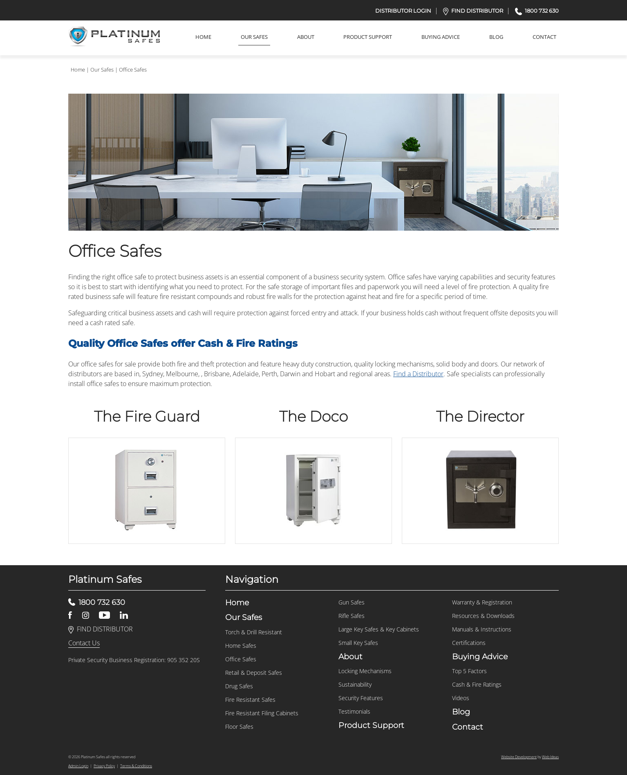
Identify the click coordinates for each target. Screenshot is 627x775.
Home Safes (240, 645)
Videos (460, 698)
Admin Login (78, 765)
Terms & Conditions (136, 765)
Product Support (367, 36)
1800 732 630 (537, 10)
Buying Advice (440, 36)
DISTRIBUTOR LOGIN (403, 10)
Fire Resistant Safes (250, 699)
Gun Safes (351, 602)
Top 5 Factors (469, 671)
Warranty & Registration (482, 602)
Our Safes (254, 36)
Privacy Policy (104, 765)
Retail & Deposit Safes (253, 672)
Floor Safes (239, 726)
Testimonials (354, 711)
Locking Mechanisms (365, 671)
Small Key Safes (358, 643)
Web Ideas (550, 756)
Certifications (469, 643)
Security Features (360, 698)
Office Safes (133, 69)
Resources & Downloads (483, 616)
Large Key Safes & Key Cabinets (378, 629)
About (305, 36)
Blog (496, 36)
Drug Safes (239, 686)
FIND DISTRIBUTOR (473, 10)
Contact (544, 36)
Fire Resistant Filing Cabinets (261, 713)
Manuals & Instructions (481, 629)
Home (203, 36)
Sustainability (355, 684)
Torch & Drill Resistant (253, 632)
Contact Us (84, 642)
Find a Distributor (418, 373)
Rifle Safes (351, 616)
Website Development (519, 756)
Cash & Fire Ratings (477, 684)
